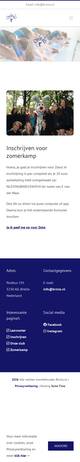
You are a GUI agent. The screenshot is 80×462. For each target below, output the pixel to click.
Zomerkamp (19, 350)
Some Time (58, 386)
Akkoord (60, 446)
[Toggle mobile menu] (71, 18)
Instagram (54, 331)
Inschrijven (18, 337)
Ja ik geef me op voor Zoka (25, 227)
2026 (15, 379)
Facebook (55, 324)
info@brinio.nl (54, 289)
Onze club (17, 343)
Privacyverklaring (26, 386)
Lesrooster (18, 330)
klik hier (22, 455)
